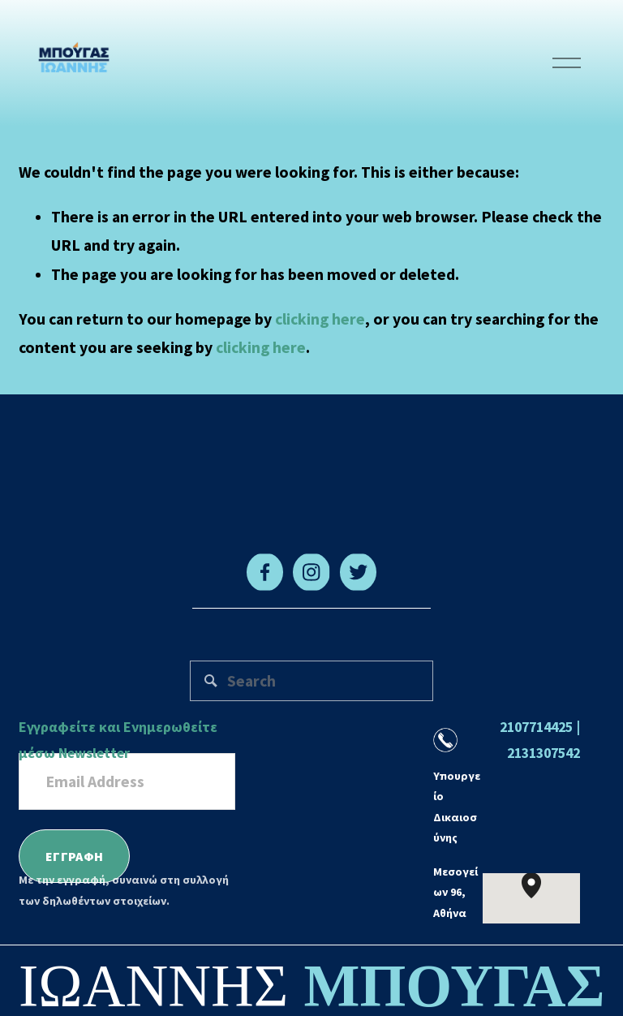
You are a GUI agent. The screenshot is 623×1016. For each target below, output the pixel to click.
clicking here (320, 319)
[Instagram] (311, 572)
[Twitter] (358, 572)
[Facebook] (265, 572)
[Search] (312, 681)
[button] (541, 898)
